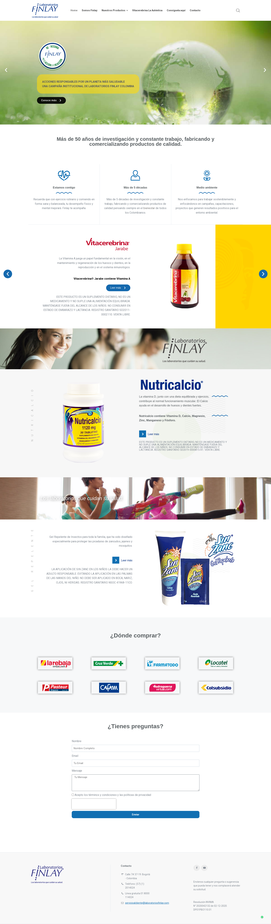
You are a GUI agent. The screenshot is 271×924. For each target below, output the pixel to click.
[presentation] (94, 804)
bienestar (149, 208)
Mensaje (77, 770)
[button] (6, 70)
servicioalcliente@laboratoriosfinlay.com (147, 903)
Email (75, 755)
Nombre (76, 741)
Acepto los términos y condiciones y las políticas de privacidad (113, 795)
